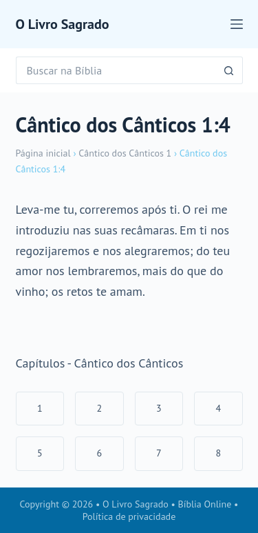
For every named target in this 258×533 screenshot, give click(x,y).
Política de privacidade (129, 516)
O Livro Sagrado (62, 24)
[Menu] (236, 24)
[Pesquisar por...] (115, 70)
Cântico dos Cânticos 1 (124, 153)
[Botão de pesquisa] (229, 70)
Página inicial (43, 153)
